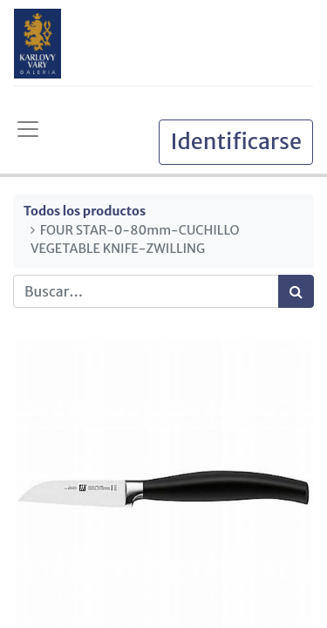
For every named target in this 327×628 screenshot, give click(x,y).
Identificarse (236, 141)
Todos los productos (85, 211)
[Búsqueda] (296, 291)
